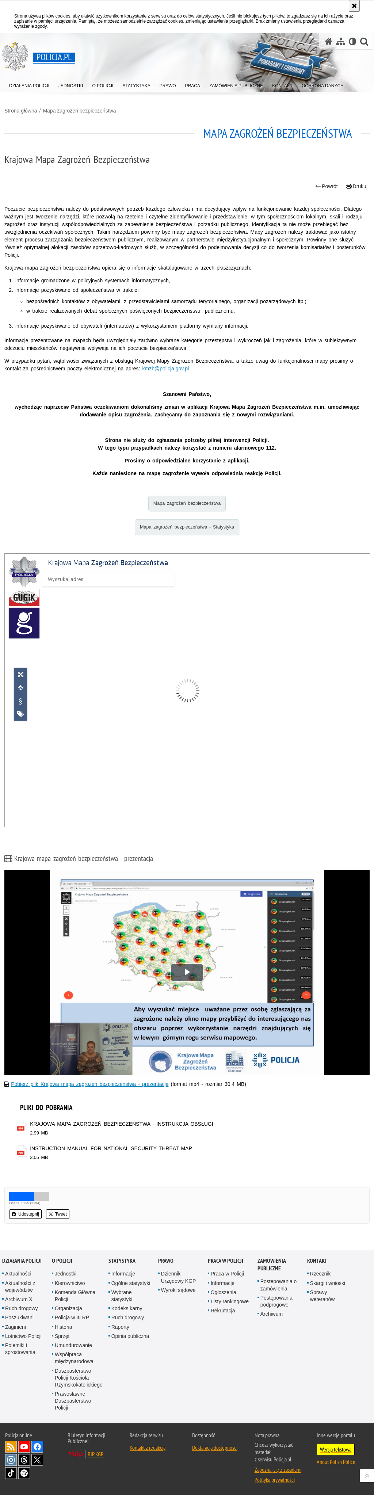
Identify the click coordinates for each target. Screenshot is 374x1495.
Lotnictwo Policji (23, 1336)
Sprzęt (62, 1336)
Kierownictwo (70, 1283)
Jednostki (65, 1274)
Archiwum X (19, 1299)
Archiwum (271, 1314)
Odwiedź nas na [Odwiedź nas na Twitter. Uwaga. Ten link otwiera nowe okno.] (37, 1460)
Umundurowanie (73, 1345)
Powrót (326, 186)
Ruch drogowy (21, 1308)
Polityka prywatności (275, 1479)
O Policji (62, 1261)
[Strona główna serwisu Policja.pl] (329, 41)
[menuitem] (29, 84)
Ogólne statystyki (130, 1283)
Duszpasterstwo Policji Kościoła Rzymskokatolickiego (79, 1378)
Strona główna (20, 111)
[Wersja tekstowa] (352, 41)
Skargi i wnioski (327, 1283)
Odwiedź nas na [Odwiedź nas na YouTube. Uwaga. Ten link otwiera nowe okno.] (24, 1447)
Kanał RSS (11, 1447)
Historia (63, 1327)
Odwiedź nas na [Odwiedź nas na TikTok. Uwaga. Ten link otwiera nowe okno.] (11, 1473)
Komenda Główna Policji (75, 1295)
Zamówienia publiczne (271, 1264)
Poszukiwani (19, 1317)
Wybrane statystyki (122, 1295)
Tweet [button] (58, 1214)
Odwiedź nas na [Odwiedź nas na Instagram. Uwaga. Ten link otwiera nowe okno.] (11, 1460)
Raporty (120, 1327)
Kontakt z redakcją (147, 1447)
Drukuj (356, 186)
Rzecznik (320, 1274)
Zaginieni (15, 1327)
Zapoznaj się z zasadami (278, 1469)
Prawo (165, 1261)
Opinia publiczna (130, 1336)
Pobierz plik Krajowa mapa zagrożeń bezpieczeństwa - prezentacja (89, 1084)
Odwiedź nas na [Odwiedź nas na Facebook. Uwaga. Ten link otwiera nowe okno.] (37, 1447)
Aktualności (18, 1274)
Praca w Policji (225, 1261)
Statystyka (122, 1261)
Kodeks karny (126, 1308)
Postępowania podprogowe (276, 1301)
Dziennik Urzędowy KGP (178, 1277)
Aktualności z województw (20, 1286)
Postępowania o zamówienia (278, 1284)
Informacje (123, 1274)
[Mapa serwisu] (340, 41)
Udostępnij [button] (25, 1214)
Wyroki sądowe (178, 1290)
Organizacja (68, 1308)
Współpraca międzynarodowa (74, 1357)
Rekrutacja (223, 1310)
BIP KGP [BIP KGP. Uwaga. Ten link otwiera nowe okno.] (95, 1454)
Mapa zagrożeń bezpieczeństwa (79, 111)
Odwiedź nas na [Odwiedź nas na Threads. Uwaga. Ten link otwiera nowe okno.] (24, 1460)
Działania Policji (22, 1261)
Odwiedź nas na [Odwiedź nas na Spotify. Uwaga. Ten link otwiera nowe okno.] (24, 1473)
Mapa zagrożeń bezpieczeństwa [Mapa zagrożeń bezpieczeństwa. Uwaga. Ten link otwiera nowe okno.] (187, 503)
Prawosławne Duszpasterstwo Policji (73, 1401)
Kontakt (317, 1261)
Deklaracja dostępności (214, 1447)
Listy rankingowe (230, 1301)
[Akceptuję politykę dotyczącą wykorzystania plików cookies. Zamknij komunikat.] (354, 6)
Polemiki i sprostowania (20, 1348)
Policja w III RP (72, 1317)
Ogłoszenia (223, 1292)
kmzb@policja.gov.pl (165, 368)
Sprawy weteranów (322, 1295)
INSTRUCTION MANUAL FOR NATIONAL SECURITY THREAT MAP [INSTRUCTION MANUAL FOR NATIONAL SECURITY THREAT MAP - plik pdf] (111, 1148)
